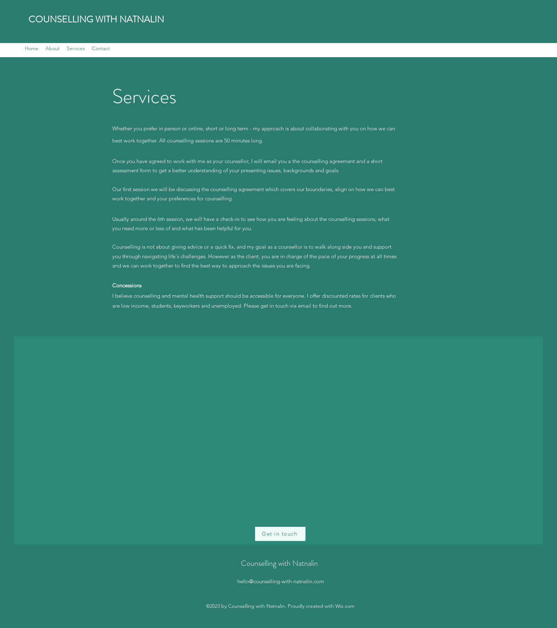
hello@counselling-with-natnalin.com (280, 581)
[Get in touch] (280, 534)
